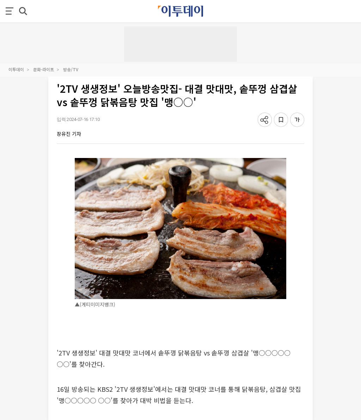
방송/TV (70, 69)
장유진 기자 (69, 133)
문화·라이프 (43, 69)
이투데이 (16, 69)
